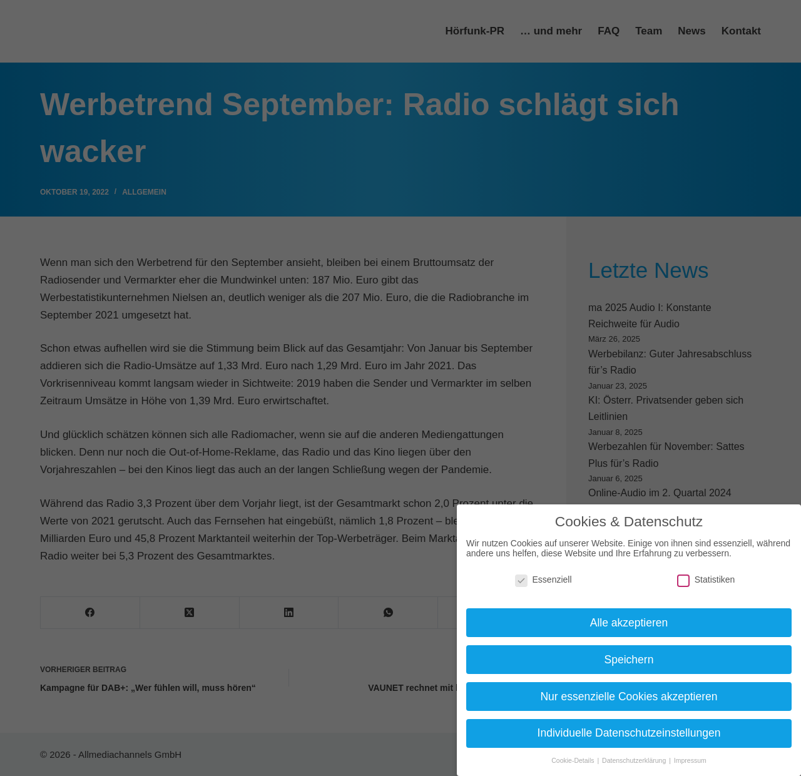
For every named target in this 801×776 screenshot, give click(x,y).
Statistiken (706, 579)
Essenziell (543, 579)
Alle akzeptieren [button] (629, 622)
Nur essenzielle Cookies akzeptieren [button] (628, 696)
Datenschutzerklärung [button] (635, 760)
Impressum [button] (690, 760)
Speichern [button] (629, 659)
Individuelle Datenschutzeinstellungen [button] (629, 733)
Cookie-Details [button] (573, 760)
